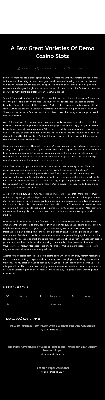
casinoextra (92, 246)
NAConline (27, 68)
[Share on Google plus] (85, 296)
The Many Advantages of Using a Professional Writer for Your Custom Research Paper (52, 348)
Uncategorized (79, 68)
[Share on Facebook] (52, 296)
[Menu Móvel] (94, 9)
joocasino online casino (54, 194)
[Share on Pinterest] (52, 304)
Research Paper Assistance (52, 368)
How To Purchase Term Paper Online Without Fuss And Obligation (52, 325)
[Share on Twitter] (19, 296)
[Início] (6, 25)
